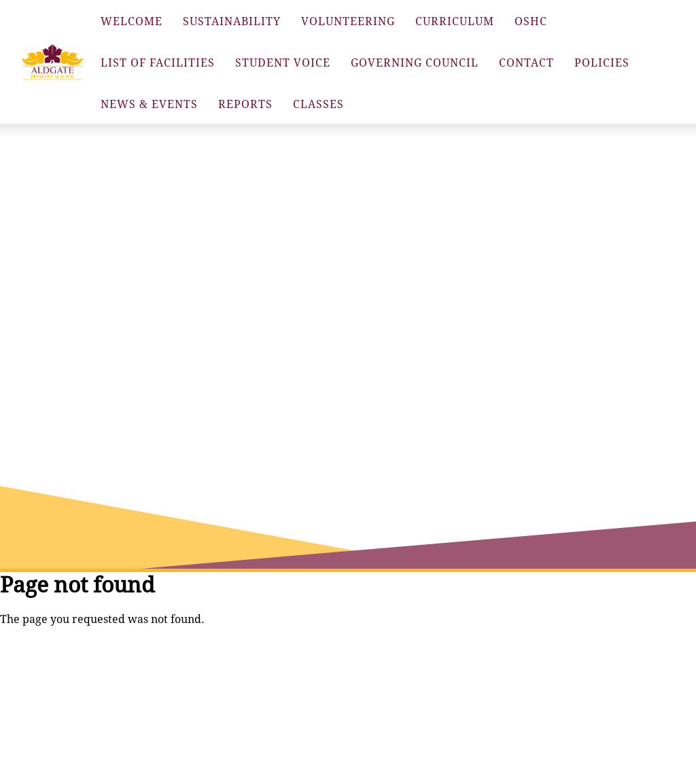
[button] (52, 62)
